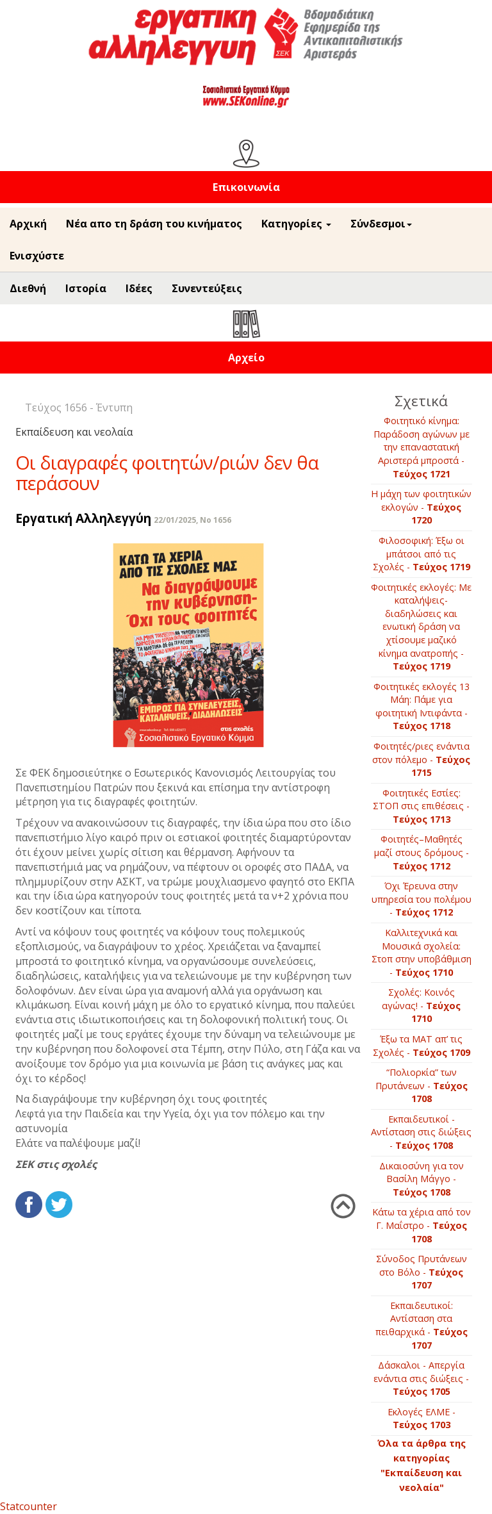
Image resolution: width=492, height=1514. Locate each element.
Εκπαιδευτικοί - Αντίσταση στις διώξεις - (421, 1132)
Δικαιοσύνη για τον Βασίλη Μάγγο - (421, 1179)
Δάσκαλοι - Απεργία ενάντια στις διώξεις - (421, 1378)
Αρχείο (246, 357)
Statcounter (28, 1506)
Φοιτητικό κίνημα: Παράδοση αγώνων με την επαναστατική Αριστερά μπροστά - (421, 447)
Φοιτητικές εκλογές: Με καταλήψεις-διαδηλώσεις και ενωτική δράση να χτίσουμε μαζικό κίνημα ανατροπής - (421, 626)
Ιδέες (139, 288)
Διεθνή (28, 288)
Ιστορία (85, 288)
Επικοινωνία (246, 187)
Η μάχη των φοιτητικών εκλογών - (421, 507)
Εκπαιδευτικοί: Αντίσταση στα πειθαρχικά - (421, 1325)
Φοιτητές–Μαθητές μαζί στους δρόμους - (421, 852)
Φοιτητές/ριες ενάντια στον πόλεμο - (421, 759)
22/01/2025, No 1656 (192, 519)
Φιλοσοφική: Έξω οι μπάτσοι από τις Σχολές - (421, 553)
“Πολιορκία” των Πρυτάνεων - (421, 1085)
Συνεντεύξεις (207, 288)
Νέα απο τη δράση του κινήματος (154, 224)
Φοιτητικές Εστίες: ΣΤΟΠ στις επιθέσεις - (421, 806)
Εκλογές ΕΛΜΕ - (421, 1418)
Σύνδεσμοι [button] (381, 224)
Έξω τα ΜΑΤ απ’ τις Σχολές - (421, 1045)
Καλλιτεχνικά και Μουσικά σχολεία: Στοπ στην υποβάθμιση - (422, 952)
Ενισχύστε (37, 256)
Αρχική (28, 224)
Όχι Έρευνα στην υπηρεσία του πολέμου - (422, 899)
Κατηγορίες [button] (296, 224)
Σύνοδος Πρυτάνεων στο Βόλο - (421, 1272)
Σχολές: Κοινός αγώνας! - (421, 1005)
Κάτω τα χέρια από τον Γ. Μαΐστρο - (421, 1225)
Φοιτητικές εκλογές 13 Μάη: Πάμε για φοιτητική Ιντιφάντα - (421, 706)
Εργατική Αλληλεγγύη (83, 518)
